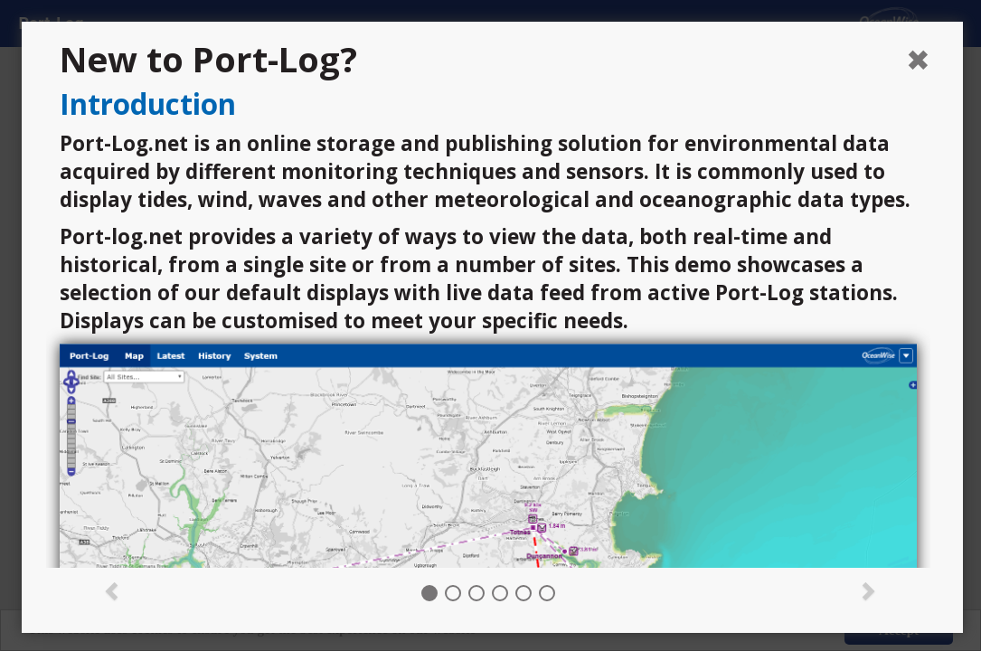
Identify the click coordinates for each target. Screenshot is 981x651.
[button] (112, 589)
